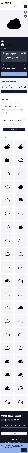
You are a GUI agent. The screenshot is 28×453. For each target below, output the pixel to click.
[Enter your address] (14, 428)
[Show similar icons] (25, 16)
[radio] (14, 56)
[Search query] (14, 125)
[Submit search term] (25, 6)
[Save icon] (25, 12)
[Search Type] (3, 6)
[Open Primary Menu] (2, 3)
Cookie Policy (16, 445)
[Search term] (15, 6)
